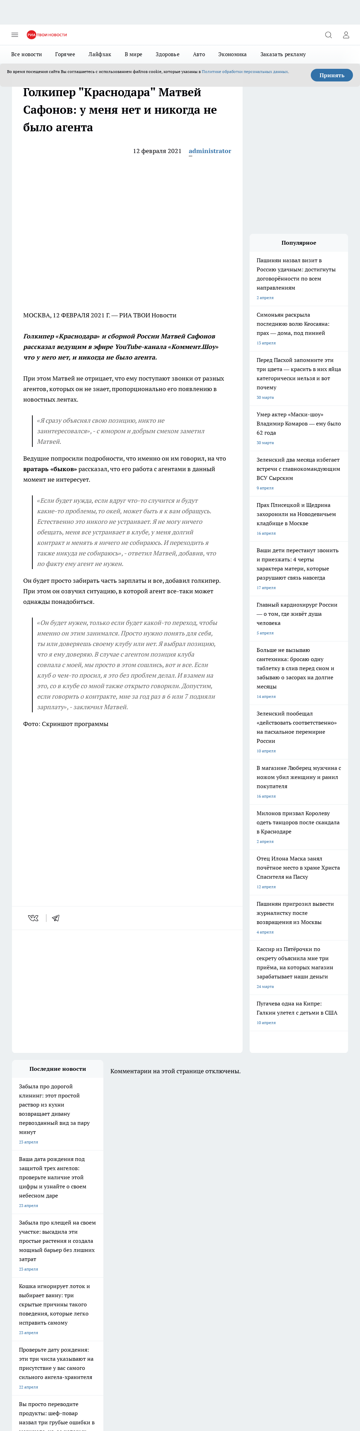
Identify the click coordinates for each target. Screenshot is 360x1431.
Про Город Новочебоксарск (99, 1224)
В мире (134, 54)
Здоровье (167, 54)
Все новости (26, 54)
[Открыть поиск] (328, 35)
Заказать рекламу (283, 54)
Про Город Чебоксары (33, 1224)
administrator (210, 151)
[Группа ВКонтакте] (200, 1236)
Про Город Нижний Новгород (41, 1251)
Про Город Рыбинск (91, 1242)
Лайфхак (100, 54)
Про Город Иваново (91, 1233)
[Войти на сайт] (346, 35)
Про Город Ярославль (154, 1224)
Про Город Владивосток (156, 1251)
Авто (199, 54)
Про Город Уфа (147, 1242)
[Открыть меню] (14, 35)
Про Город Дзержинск (94, 1251)
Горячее (65, 54)
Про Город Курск (28, 1242)
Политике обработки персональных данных (245, 71)
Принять (332, 75)
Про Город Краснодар (33, 1259)
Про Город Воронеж (31, 1233)
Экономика (232, 54)
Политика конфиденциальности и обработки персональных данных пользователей (94, 1376)
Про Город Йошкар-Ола (156, 1233)
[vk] (34, 918)
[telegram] (58, 918)
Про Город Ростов (90, 1259)
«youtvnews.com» (62, 1295)
